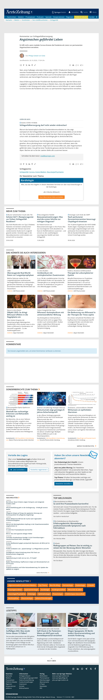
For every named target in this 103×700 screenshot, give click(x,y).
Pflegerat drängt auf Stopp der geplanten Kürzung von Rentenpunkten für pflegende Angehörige (24, 514)
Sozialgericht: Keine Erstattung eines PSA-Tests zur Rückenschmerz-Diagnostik (23, 553)
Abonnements (44, 682)
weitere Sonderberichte (87, 446)
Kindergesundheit (58, 590)
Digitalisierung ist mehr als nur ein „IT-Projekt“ (21, 558)
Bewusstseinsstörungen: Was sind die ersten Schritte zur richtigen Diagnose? (50, 219)
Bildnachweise (24, 689)
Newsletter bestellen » (64, 484)
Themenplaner (44, 678)
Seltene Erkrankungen (43, 599)
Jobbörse (9, 689)
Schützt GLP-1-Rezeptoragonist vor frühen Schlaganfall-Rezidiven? (19, 219)
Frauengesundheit (15, 590)
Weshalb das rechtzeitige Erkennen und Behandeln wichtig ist (17, 414)
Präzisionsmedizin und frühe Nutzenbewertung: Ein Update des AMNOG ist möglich (27, 568)
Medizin (21, 17)
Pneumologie (57, 594)
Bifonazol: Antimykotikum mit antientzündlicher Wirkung (50, 314)
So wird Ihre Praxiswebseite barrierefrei (19, 530)
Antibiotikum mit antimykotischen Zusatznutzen (51, 274)
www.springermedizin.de (60, 676)
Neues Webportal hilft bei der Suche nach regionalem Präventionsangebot (23, 520)
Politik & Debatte (81, 17)
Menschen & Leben (75, 590)
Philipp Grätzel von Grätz (37, 56)
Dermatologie (68, 586)
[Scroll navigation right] (96, 17)
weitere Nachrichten (43, 573)
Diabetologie (80, 586)
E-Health (91, 586)
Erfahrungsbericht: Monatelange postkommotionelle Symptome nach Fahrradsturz (69, 526)
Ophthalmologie (44, 594)
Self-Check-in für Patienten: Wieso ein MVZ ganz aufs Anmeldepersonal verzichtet (49, 633)
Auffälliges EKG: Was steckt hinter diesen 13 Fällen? (18, 632)
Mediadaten (44, 676)
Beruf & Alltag (55, 586)
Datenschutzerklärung (26, 680)
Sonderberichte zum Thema (22, 389)
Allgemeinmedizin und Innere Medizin (22, 586)
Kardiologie (45, 590)
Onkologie (31, 594)
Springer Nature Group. (47, 697)
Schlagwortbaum (24, 676)
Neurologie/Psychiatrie (55, 172)
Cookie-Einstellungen (26, 682)
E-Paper (42, 684)
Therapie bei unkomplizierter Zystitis (80, 274)
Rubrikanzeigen (45, 680)
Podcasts (40, 17)
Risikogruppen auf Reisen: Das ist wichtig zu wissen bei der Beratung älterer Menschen (72, 547)
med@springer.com (47, 156)
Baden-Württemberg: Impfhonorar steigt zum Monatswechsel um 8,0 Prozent (27, 563)
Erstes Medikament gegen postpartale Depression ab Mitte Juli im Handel (28, 544)
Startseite (9, 676)
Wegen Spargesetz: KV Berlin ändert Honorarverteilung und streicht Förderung (81, 633)
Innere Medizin (40, 172)
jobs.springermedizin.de (60, 680)
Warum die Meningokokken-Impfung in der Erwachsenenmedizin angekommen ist (27, 525)
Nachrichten (11, 17)
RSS (41, 689)
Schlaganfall (24, 172)
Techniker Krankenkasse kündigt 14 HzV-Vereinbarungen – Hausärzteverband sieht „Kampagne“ (25, 539)
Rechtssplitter (13, 599)
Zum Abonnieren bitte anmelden (51, 197)
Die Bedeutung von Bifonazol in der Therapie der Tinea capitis (81, 314)
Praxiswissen (30, 17)
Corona (32, 172)
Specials (48, 17)
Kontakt (21, 686)
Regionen (69, 17)
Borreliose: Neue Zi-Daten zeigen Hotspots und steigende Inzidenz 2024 (25, 503)
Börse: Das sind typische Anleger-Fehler (19, 534)
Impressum (23, 684)
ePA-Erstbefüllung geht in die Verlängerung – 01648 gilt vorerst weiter (27, 509)
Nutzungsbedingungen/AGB (28, 678)
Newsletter (43, 686)
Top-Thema (43, 586)
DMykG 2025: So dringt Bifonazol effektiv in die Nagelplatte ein (17, 315)
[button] (93, 12)
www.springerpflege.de (60, 678)
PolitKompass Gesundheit (74, 594)
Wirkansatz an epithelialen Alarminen (79, 411)
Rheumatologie (27, 599)
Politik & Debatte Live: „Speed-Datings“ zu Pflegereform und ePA (27, 549)
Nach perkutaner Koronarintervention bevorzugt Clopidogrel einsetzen (82, 219)
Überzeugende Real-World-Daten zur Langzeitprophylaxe (20, 274)
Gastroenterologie (31, 590)
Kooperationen (58, 17)
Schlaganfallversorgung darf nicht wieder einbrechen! (43, 125)
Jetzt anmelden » (17, 470)
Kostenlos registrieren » (39, 470)
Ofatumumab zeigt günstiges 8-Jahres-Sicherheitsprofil (51, 411)
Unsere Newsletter (18, 581)
